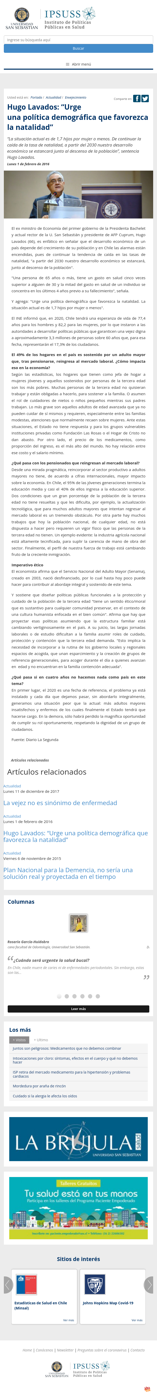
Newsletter (65, 1350)
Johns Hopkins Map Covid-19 (108, 1302)
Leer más (78, 1009)
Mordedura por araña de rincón (39, 1086)
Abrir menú (78, 64)
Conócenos (44, 1350)
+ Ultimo (41, 1039)
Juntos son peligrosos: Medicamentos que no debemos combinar (67, 1048)
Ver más (68, 1320)
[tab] (19, 1040)
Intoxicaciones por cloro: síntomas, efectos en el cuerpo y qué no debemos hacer (75, 1060)
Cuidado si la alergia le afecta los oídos (45, 1096)
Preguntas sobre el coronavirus (102, 1350)
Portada (36, 97)
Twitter (145, 98)
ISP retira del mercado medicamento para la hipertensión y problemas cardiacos (71, 1074)
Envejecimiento (75, 97)
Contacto (138, 1350)
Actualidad (53, 97)
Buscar (78, 48)
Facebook (137, 98)
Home (27, 1350)
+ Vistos (19, 1039)
